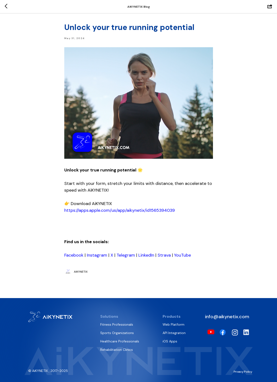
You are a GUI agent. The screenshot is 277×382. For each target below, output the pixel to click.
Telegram (126, 255)
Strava (164, 255)
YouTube (182, 255)
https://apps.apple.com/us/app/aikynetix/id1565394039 (119, 210)
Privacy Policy (243, 372)
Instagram (97, 255)
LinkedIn (146, 255)
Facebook (73, 255)
